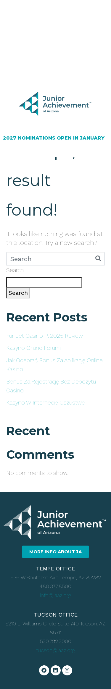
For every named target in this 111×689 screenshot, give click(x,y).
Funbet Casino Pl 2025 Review (44, 335)
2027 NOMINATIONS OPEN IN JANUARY (53, 138)
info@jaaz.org (55, 595)
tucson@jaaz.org (55, 650)
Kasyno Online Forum (33, 347)
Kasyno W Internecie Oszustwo (45, 402)
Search (15, 270)
